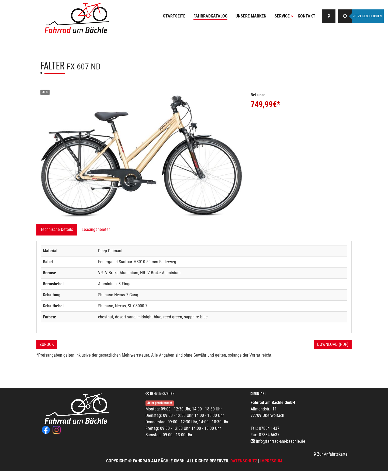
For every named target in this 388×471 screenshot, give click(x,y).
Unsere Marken (250, 16)
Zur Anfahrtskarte (331, 454)
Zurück (47, 344)
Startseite (174, 16)
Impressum (271, 460)
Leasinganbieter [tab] (96, 229)
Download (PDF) (332, 344)
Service (284, 16)
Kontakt (306, 16)
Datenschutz (243, 460)
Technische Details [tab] (56, 229)
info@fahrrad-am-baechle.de (280, 441)
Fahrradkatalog (210, 16)
